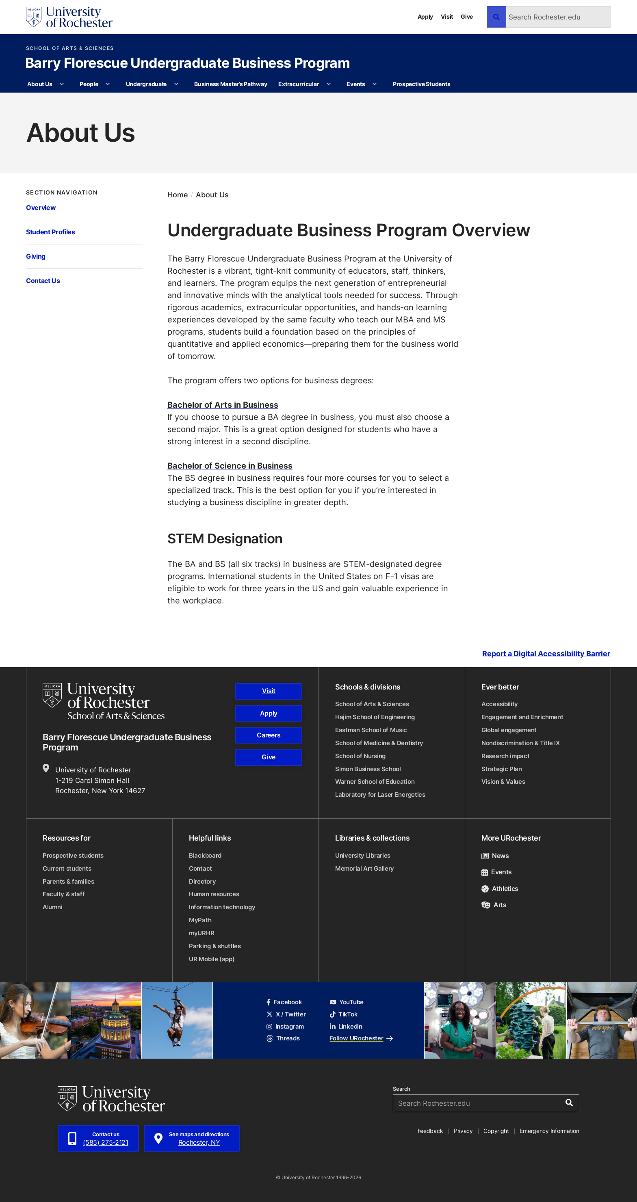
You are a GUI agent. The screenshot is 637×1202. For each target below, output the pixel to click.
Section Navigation (62, 192)
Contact (200, 868)
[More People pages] (108, 84)
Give (467, 16)
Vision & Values (503, 781)
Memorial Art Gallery (364, 868)
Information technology (222, 907)
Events (356, 84)
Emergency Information (549, 1131)
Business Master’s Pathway (230, 84)
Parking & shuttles (215, 946)
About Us (39, 84)
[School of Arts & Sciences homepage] (105, 701)
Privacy (463, 1131)
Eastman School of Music (371, 730)
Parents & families (68, 881)
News (495, 855)
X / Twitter (286, 1014)
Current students (67, 868)
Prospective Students (421, 84)
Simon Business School (368, 769)
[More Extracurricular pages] (329, 84)
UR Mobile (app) (212, 959)
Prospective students (73, 855)
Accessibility (499, 704)
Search (401, 1089)
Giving (36, 256)
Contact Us (43, 280)
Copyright (496, 1131)
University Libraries (362, 855)
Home (177, 195)
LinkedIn (346, 1026)
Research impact (505, 756)
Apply (425, 16)
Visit (447, 16)
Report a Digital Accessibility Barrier (546, 654)
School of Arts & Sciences (70, 48)
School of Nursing (360, 756)
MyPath (200, 920)
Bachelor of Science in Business (229, 465)
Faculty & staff (64, 894)
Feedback (430, 1131)
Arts (494, 904)
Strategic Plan (501, 769)
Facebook (284, 1002)
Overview (41, 207)
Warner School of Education (374, 781)
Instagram (285, 1026)
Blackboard (205, 855)
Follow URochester (361, 1038)
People (89, 84)
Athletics (499, 888)
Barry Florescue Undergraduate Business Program (187, 63)
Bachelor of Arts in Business (222, 404)
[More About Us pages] (62, 84)
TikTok (344, 1014)
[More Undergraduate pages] (176, 84)
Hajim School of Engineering (375, 717)
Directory (202, 881)
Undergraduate (146, 84)
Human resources (214, 894)
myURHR (201, 933)
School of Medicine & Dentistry (379, 743)
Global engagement (509, 730)
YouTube (347, 1002)
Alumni (52, 907)
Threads (282, 1038)
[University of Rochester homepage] (69, 17)
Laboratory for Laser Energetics (380, 794)
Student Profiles (50, 231)
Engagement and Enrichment (522, 717)
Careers (268, 735)
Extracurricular (298, 84)
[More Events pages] (374, 84)
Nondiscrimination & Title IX (520, 743)
